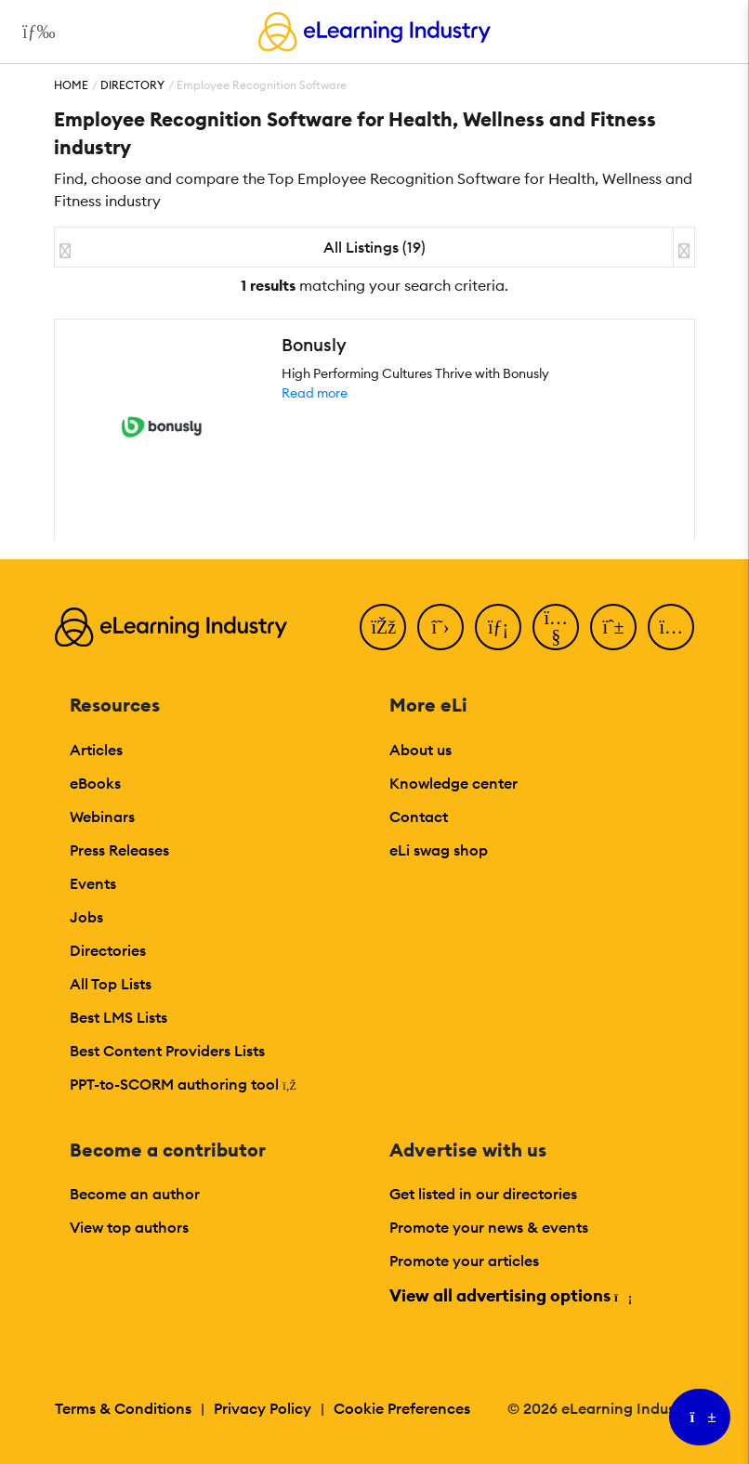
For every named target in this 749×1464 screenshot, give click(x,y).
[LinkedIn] (498, 627)
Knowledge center (453, 783)
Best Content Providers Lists (167, 1050)
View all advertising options (509, 1295)
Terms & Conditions (123, 1408)
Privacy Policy (262, 1408)
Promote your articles (464, 1260)
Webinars (102, 816)
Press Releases (119, 850)
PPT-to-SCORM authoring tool (183, 1084)
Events (93, 883)
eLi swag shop (438, 850)
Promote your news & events (488, 1227)
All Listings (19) (374, 247)
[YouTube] (555, 627)
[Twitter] (440, 627)
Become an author (135, 1193)
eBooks (95, 783)
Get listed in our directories (483, 1193)
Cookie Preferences (402, 1408)
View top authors (129, 1227)
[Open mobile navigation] (34, 32)
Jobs (86, 917)
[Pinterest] (613, 627)
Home (71, 85)
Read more (315, 393)
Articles (96, 749)
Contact (418, 816)
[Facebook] (383, 627)
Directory (132, 85)
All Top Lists (110, 983)
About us (420, 749)
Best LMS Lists (118, 1017)
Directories (108, 950)
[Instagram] (671, 627)
